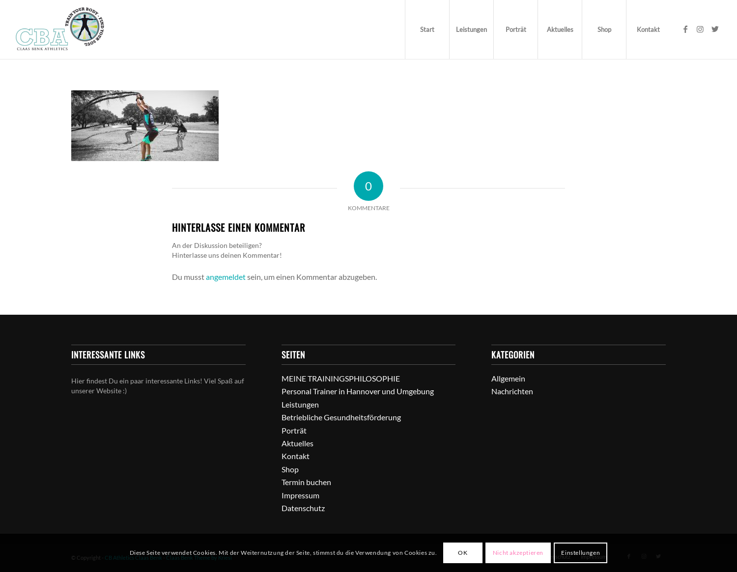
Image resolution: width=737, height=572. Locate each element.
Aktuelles (297, 443)
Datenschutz (303, 508)
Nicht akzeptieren (518, 552)
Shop (290, 469)
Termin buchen (306, 482)
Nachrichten (512, 391)
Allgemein (508, 378)
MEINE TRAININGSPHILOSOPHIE (341, 378)
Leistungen (300, 404)
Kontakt (296, 456)
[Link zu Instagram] (700, 29)
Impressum (300, 495)
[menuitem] (427, 29)
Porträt (294, 430)
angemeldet (226, 276)
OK (462, 552)
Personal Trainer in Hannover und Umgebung (358, 391)
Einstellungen (580, 552)
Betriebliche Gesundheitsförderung (341, 417)
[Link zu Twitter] (715, 29)
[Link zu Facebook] (685, 29)
